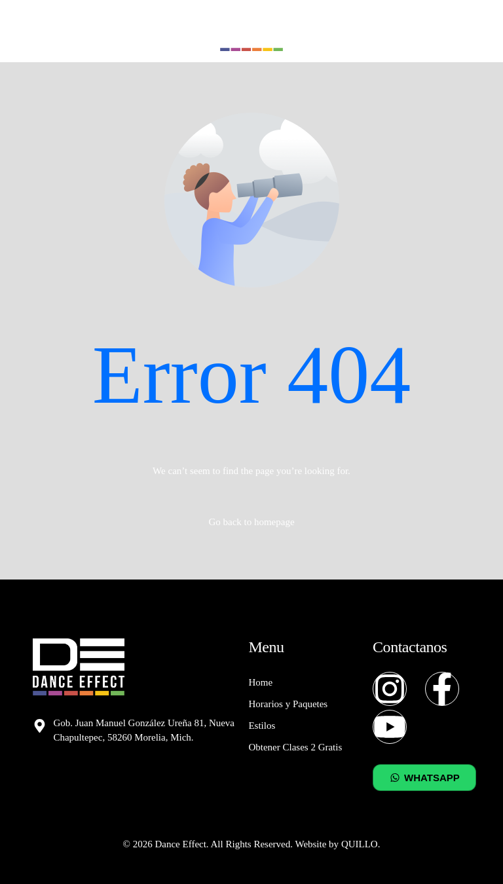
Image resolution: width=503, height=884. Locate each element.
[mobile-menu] (464, 31)
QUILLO (359, 844)
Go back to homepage (251, 522)
